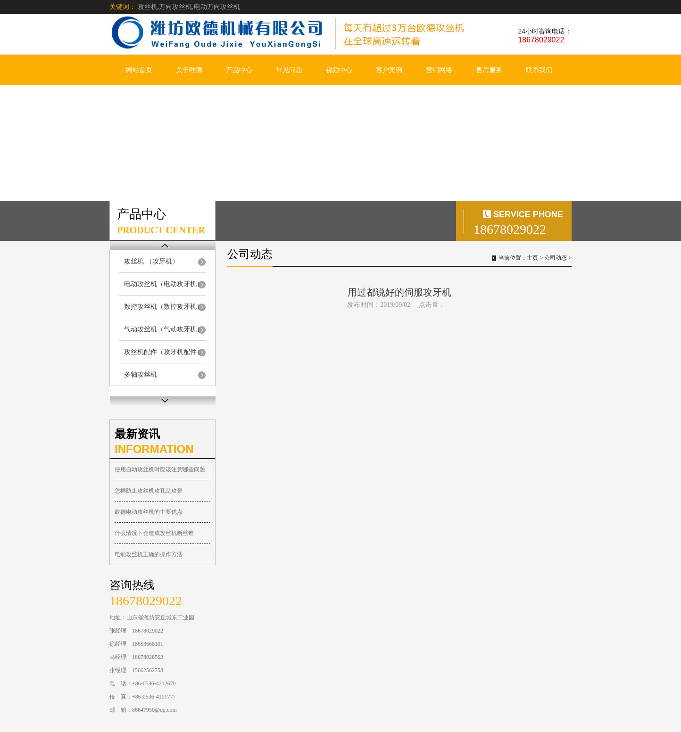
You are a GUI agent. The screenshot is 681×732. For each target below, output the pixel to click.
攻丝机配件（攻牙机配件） (163, 351)
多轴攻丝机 (140, 374)
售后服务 (489, 70)
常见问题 (289, 70)
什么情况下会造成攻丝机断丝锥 (154, 533)
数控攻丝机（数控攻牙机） (163, 306)
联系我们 (539, 70)
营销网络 (439, 70)
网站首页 (139, 70)
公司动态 (555, 258)
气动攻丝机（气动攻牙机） (163, 329)
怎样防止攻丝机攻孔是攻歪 (149, 490)
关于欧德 (189, 70)
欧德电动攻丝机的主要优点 (149, 512)
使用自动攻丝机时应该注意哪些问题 (160, 469)
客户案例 (389, 70)
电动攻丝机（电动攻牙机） (163, 284)
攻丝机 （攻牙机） (151, 261)
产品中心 (239, 70)
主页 (532, 258)
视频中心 (339, 70)
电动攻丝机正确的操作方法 (149, 554)
